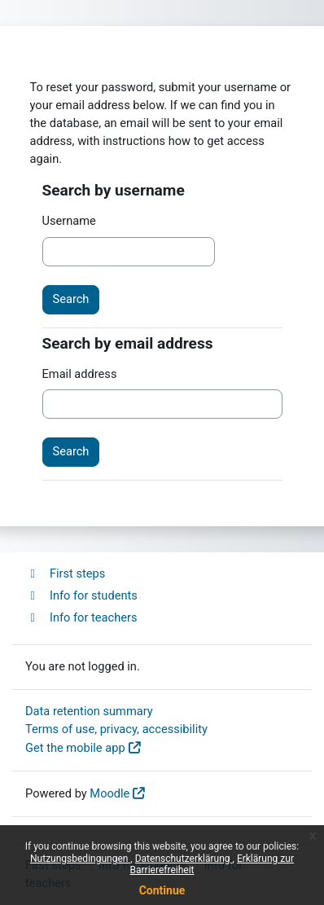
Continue (162, 890)
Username (69, 220)
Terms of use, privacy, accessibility (116, 729)
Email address (79, 374)
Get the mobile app (75, 747)
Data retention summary (89, 711)
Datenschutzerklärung (184, 858)
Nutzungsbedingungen (80, 858)
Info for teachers (81, 617)
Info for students (81, 595)
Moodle (109, 793)
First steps (65, 573)
